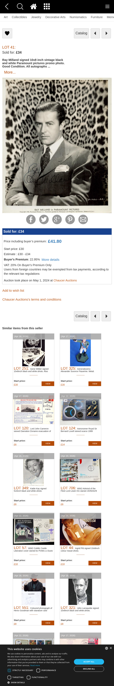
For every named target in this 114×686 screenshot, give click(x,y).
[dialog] (57, 665)
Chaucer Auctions (65, 280)
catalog (81, 33)
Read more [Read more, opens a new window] (35, 665)
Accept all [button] (89, 661)
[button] (39, 682)
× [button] (111, 648)
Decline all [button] (89, 669)
